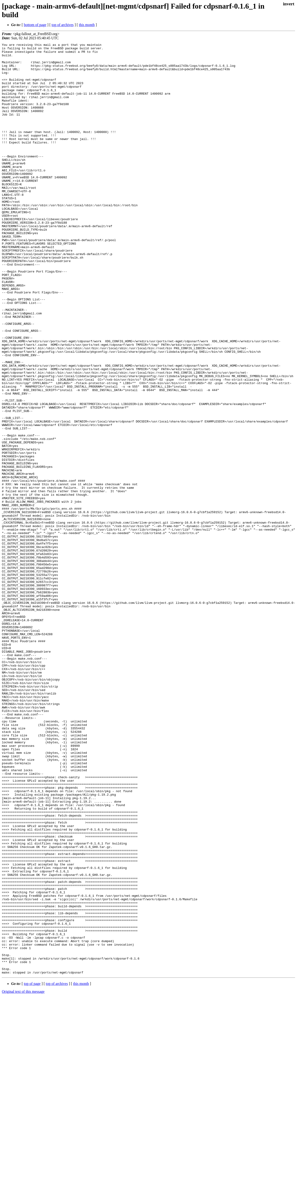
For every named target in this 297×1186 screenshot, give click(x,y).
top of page (32, 1170)
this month (87, 25)
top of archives (63, 25)
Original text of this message (23, 1178)
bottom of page (35, 25)
